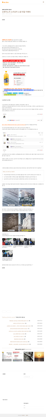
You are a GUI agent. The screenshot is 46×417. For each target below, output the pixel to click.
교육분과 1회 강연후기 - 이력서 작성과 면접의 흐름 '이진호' (19, 326)
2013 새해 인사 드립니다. (19, 336)
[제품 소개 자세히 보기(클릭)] (9, 171)
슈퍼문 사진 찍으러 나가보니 (19, 323)
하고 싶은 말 (12, 317)
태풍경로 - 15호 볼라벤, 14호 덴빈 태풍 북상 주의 (19, 344)
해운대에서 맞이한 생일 (19, 339)
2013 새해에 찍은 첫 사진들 (18, 334)
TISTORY (23, 415)
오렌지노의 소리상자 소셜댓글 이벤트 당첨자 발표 (19, 331)
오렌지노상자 (5, 317)
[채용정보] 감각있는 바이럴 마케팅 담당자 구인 (18, 320)
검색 (32, 377)
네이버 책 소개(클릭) (14, 95)
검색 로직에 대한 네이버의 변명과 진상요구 (19, 328)
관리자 (27, 415)
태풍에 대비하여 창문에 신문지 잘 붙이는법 (19, 341)
